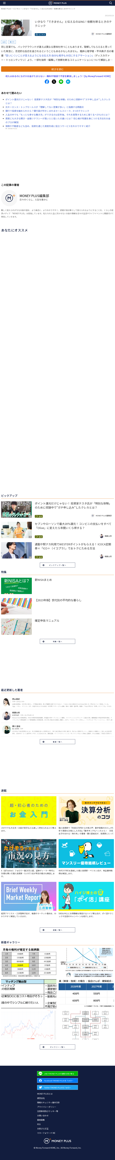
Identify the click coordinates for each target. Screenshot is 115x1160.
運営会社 (41, 1098)
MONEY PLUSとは (44, 1093)
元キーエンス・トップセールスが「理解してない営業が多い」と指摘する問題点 (44, 107)
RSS (39, 1124)
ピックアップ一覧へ (57, 565)
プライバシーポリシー (46, 1106)
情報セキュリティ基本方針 (48, 1102)
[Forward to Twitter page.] (57, 1087)
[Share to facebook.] (47, 81)
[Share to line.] (61, 81)
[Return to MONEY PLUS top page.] (57, 3)
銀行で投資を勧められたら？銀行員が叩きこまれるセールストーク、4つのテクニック (47, 110)
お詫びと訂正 (43, 1128)
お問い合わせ (43, 1115)
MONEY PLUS (6, 8)
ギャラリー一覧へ (57, 1047)
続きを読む (57, 69)
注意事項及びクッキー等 (47, 1111)
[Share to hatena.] (68, 81)
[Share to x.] (54, 81)
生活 (4, 42)
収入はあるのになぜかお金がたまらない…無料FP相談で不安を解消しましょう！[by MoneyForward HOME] (58, 76)
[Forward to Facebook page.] (57, 1080)
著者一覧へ (57, 742)
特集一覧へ (57, 641)
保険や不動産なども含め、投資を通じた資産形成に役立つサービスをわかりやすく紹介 (47, 126)
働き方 (12, 42)
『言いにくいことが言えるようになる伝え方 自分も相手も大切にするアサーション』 (49, 55)
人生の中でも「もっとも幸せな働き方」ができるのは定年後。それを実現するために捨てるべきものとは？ (57, 114)
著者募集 (41, 1119)
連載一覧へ (57, 930)
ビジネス (16, 8)
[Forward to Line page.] (57, 1073)
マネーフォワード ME (46, 1133)
